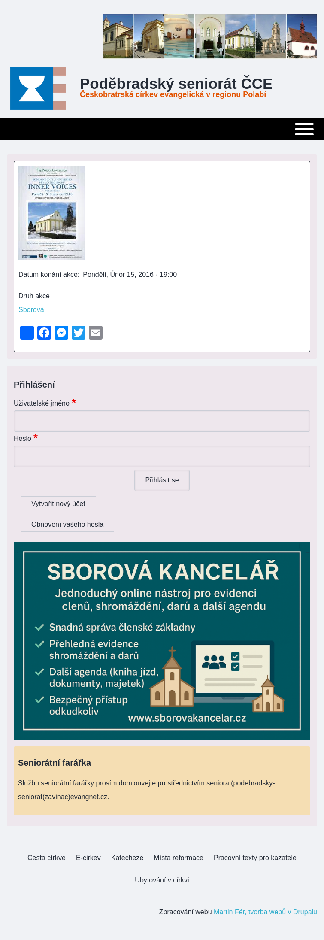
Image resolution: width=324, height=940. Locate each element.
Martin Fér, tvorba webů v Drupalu (265, 912)
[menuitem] (46, 858)
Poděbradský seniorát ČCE (176, 84)
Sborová (31, 309)
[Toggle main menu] (162, 129)
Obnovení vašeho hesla (67, 524)
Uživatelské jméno (42, 403)
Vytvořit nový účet (58, 503)
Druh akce (34, 296)
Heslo (22, 438)
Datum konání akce (48, 274)
